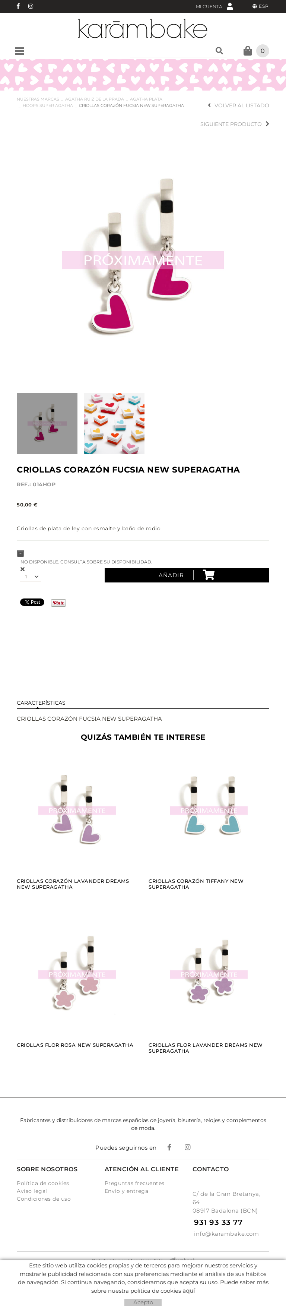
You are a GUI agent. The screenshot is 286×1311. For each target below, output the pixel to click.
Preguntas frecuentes (135, 1183)
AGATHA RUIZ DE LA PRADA (94, 99)
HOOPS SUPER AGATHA (48, 105)
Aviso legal (32, 1191)
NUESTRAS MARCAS (38, 99)
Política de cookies (43, 1183)
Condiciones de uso (44, 1198)
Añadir (187, 575)
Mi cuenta (214, 6)
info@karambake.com (226, 1233)
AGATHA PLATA (146, 99)
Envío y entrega (127, 1191)
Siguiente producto (234, 124)
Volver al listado (238, 105)
